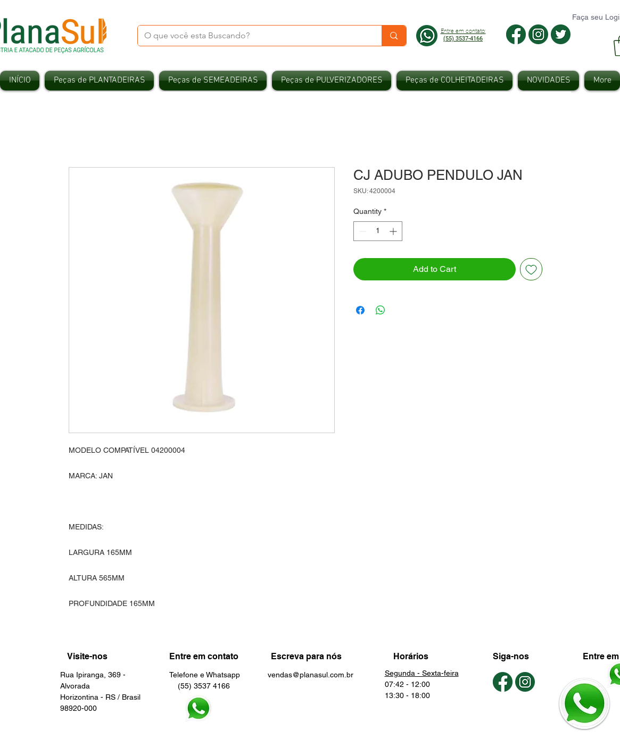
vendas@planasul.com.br (310, 674)
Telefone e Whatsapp (204, 674)
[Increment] (394, 231)
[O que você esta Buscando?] (252, 36)
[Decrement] (361, 231)
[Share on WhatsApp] (380, 310)
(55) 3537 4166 (199, 686)
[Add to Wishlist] (531, 269)
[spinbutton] (377, 231)
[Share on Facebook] (360, 310)
